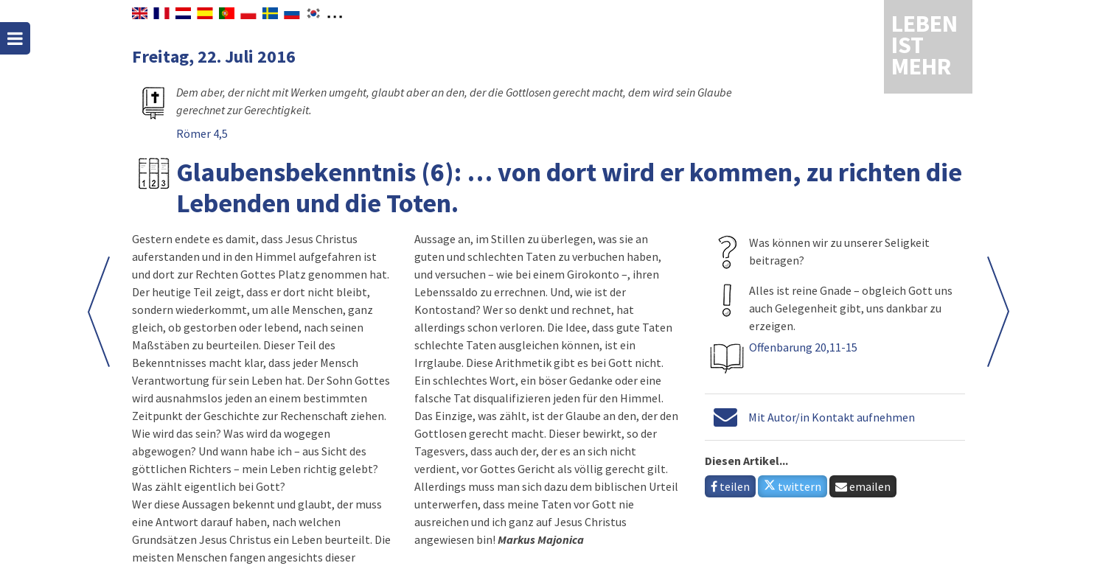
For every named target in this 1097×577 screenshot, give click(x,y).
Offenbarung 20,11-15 (803, 347)
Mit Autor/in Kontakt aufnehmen (831, 417)
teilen (730, 486)
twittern (792, 486)
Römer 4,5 (202, 133)
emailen (863, 486)
